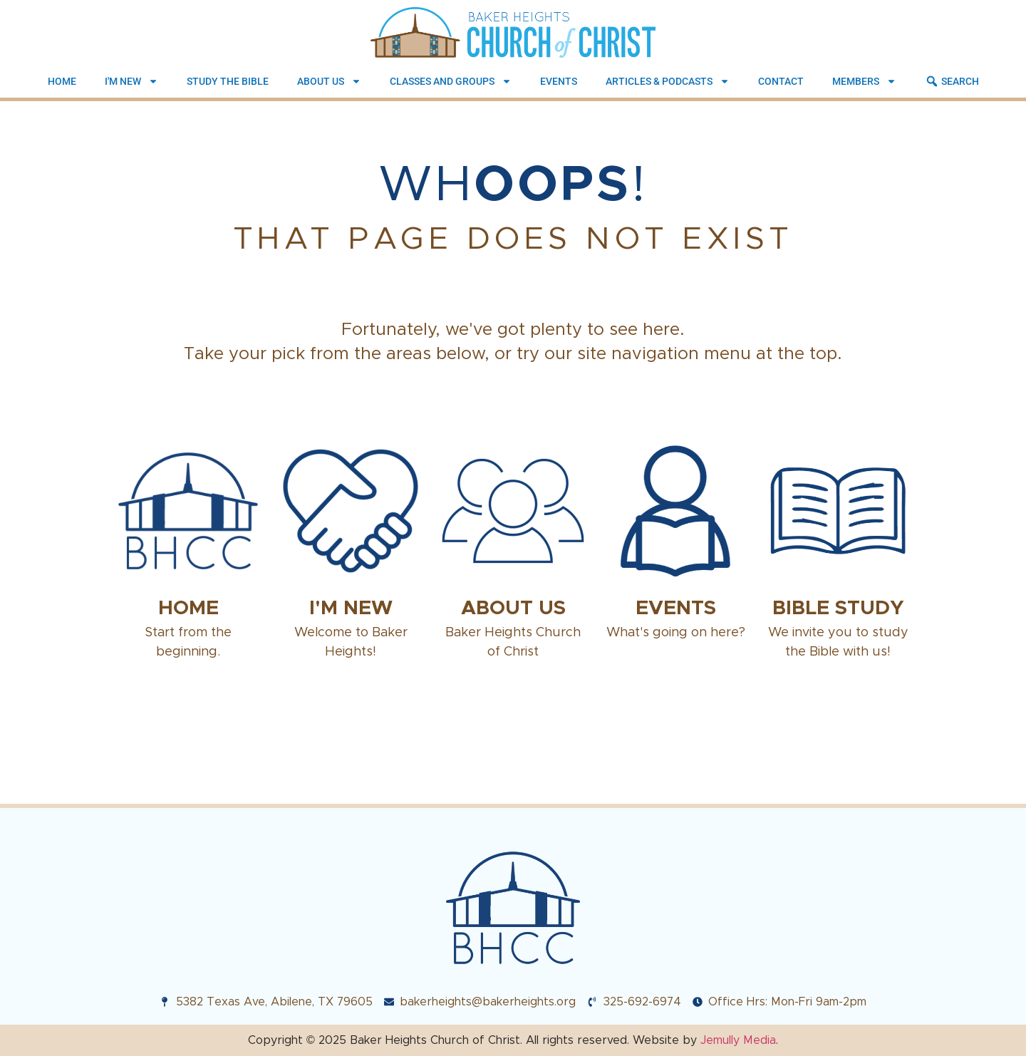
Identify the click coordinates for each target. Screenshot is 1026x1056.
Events (558, 81)
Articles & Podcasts (668, 81)
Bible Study (838, 607)
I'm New (131, 81)
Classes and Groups (451, 81)
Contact (781, 81)
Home (62, 81)
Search (952, 81)
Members (864, 81)
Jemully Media (738, 1040)
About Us (329, 81)
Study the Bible (228, 81)
